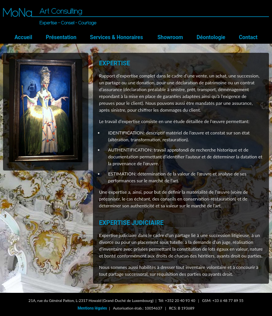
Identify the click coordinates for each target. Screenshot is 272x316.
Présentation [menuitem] (65, 37)
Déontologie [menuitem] (206, 37)
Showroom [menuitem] (169, 37)
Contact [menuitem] (240, 37)
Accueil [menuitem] (30, 37)
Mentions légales (92, 308)
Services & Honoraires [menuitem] (118, 37)
